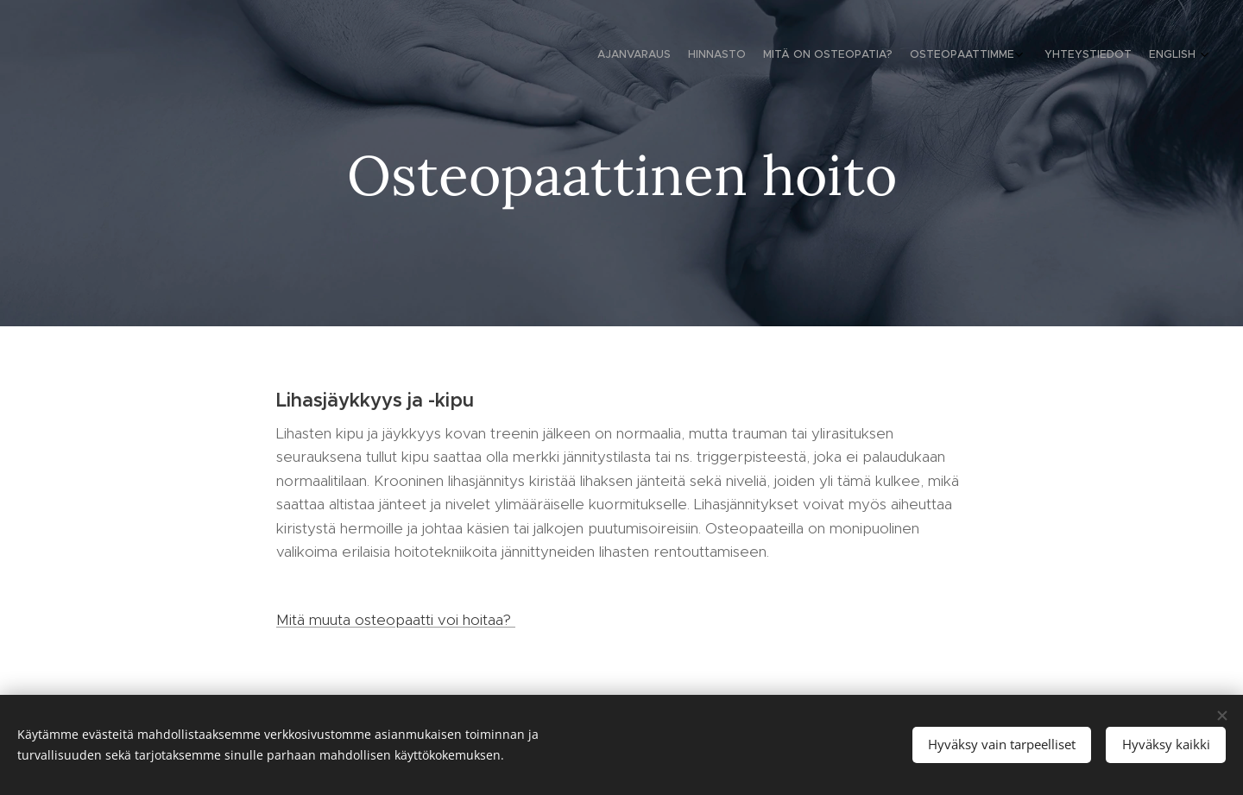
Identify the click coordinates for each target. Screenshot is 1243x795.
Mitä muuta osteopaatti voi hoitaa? (395, 619)
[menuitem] (1098, 56)
